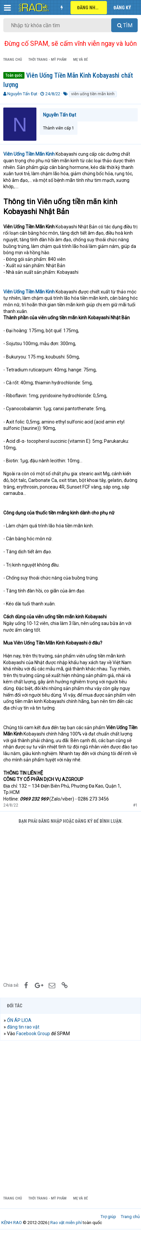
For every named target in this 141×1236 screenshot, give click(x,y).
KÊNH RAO (11, 1222)
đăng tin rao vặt (23, 1027)
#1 (135, 805)
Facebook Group (33, 1033)
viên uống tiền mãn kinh (93, 94)
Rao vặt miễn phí (66, 1222)
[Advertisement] (70, 902)
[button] (7, 7)
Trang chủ (130, 1216)
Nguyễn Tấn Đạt (22, 93)
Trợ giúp (108, 1216)
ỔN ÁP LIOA (19, 1020)
